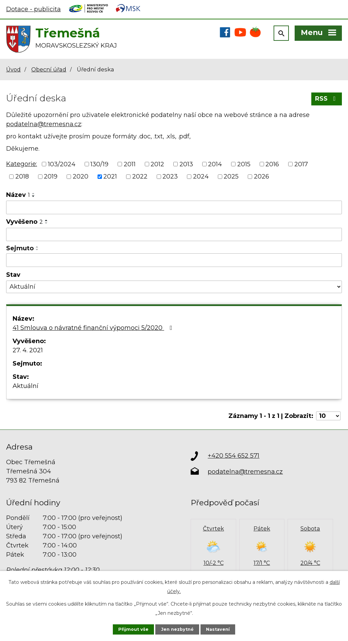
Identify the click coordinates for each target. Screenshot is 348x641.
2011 (130, 164)
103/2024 (61, 164)
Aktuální (25, 386)
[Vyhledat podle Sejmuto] (174, 260)
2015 (243, 164)
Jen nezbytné (177, 629)
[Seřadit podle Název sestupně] (33, 196)
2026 (261, 176)
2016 (272, 164)
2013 (186, 164)
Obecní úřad (48, 69)
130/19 (99, 164)
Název (18, 195)
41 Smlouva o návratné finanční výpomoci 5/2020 (94, 328)
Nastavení (218, 629)
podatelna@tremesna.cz (43, 124)
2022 (139, 176)
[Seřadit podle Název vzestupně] (33, 193)
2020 (80, 176)
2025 (231, 176)
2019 (50, 176)
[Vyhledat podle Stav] (174, 287)
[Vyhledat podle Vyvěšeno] (174, 234)
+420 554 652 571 (233, 455)
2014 (215, 164)
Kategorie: (21, 164)
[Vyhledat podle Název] (174, 207)
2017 (301, 164)
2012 (157, 164)
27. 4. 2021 (28, 350)
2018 (22, 176)
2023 (170, 176)
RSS (326, 98)
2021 (110, 176)
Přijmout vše (133, 629)
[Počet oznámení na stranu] (328, 415)
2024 (201, 176)
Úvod (13, 69)
